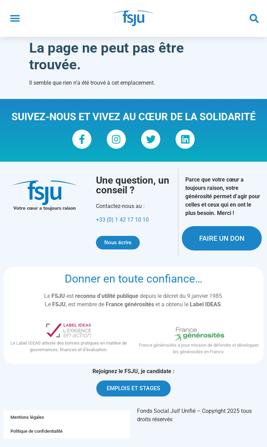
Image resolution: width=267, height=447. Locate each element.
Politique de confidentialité (36, 436)
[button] (15, 18)
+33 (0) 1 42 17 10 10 (122, 224)
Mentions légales (27, 422)
